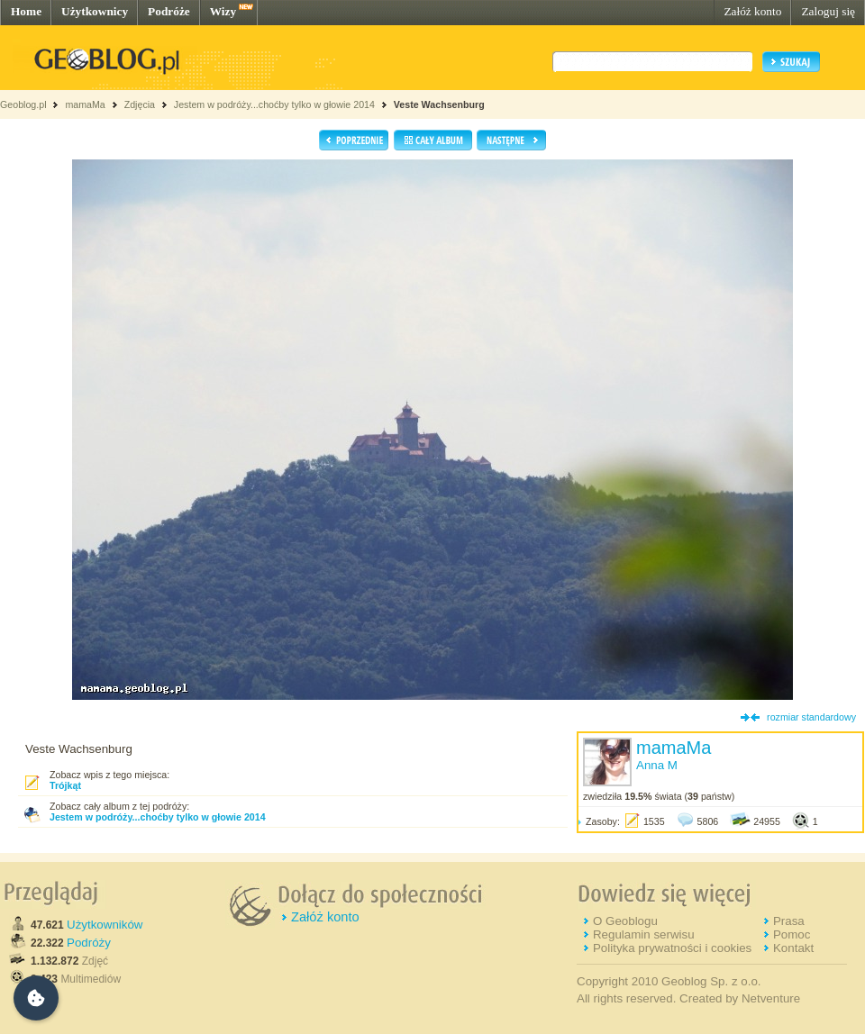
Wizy (223, 11)
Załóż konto (752, 11)
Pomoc (791, 934)
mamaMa (85, 104)
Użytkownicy (94, 11)
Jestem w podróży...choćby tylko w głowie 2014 (274, 104)
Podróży (89, 942)
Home (26, 11)
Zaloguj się (828, 11)
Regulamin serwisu (644, 934)
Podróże (169, 11)
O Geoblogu (625, 921)
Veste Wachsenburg (439, 104)
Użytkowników (104, 924)
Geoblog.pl (23, 104)
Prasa (789, 921)
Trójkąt (65, 785)
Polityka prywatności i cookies (672, 948)
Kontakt (793, 948)
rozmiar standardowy (811, 717)
